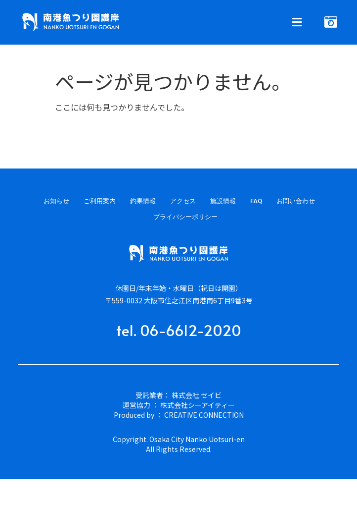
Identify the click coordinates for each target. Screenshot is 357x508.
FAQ (256, 201)
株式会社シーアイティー (197, 405)
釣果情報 (143, 201)
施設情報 (223, 201)
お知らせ (56, 201)
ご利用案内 (100, 201)
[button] (242, 22)
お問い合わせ (295, 201)
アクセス (183, 201)
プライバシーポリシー (185, 217)
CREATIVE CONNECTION (204, 415)
